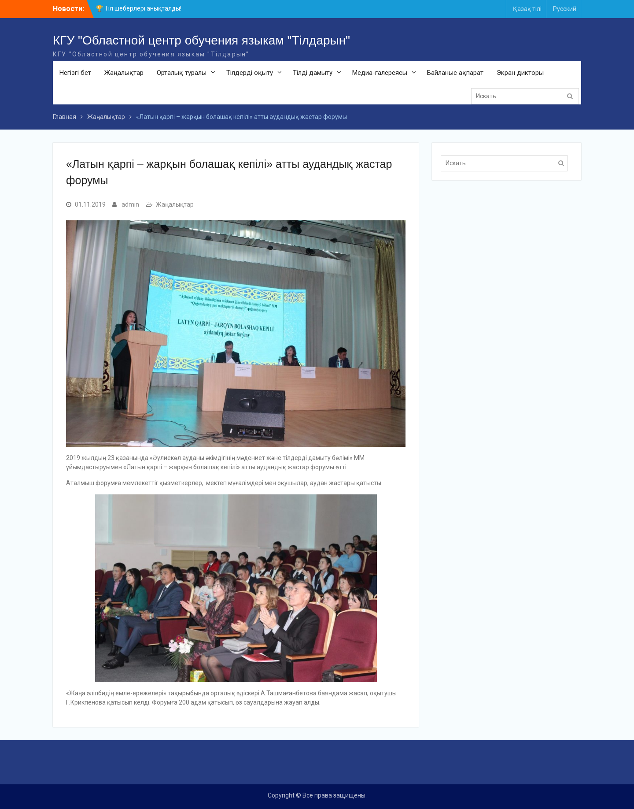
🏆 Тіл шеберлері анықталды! (138, 8)
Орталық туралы (181, 73)
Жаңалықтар (124, 73)
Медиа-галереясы (379, 73)
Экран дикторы (520, 73)
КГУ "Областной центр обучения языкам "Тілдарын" (201, 40)
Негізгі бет (75, 73)
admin (130, 204)
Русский (564, 8)
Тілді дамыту (312, 73)
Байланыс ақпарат (455, 73)
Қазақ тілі (527, 8)
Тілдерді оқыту (249, 73)
